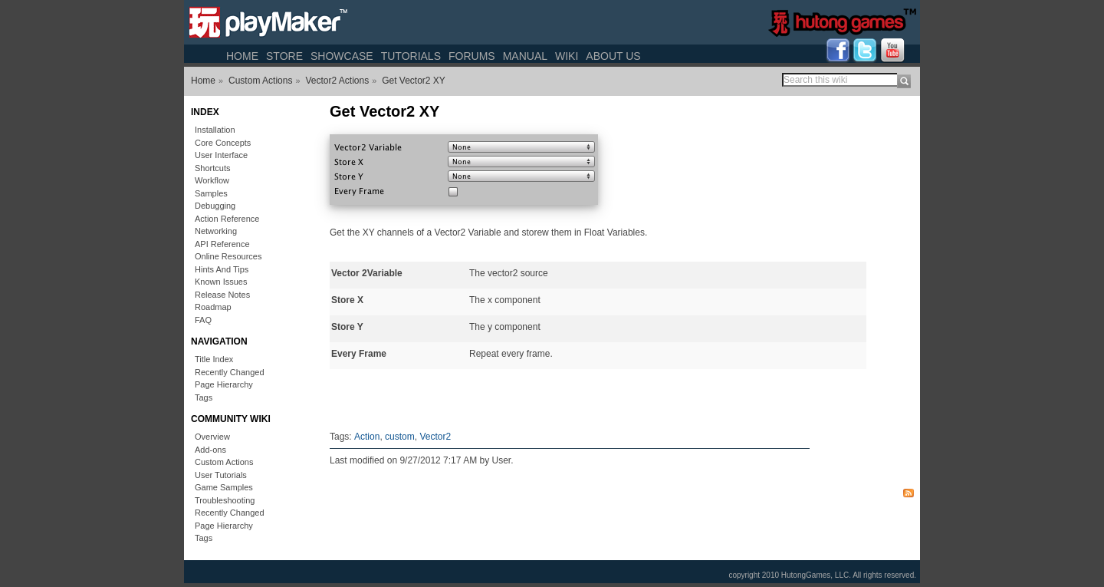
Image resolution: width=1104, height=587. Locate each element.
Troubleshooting (225, 500)
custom (400, 436)
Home (242, 56)
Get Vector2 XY (413, 80)
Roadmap (213, 307)
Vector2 (435, 436)
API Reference (222, 244)
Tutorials (411, 56)
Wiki (566, 56)
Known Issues (221, 281)
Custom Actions (260, 80)
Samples (211, 193)
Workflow (212, 180)
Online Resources (228, 256)
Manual (525, 56)
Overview (212, 436)
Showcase (341, 56)
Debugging (215, 205)
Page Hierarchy (224, 384)
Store (284, 56)
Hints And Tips (221, 269)
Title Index (214, 359)
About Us (613, 56)
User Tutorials (221, 475)
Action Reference (227, 218)
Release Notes (222, 294)
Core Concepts (223, 142)
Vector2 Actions (337, 80)
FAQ (203, 320)
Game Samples (224, 487)
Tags (203, 397)
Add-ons (210, 449)
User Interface (221, 155)
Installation (215, 129)
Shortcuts (212, 168)
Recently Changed (229, 372)
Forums (472, 56)
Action (367, 436)
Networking (216, 231)
